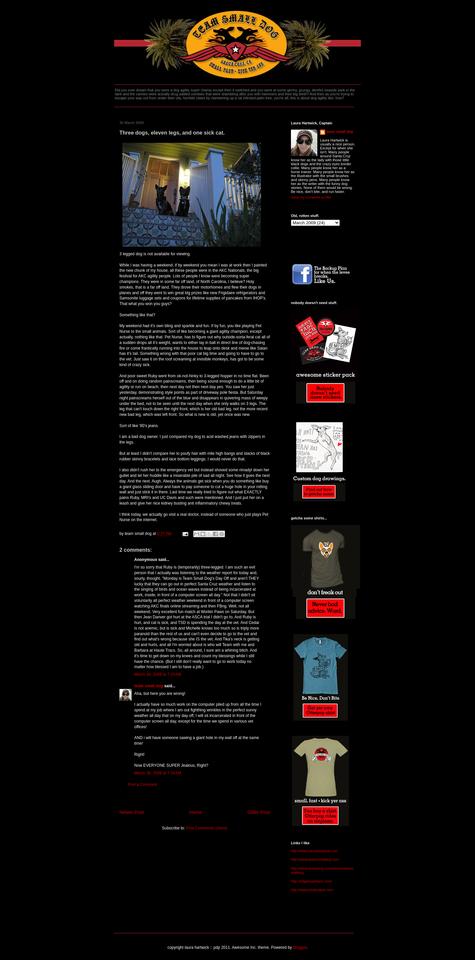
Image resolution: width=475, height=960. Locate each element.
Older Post (258, 812)
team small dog (148, 686)
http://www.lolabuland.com (312, 890)
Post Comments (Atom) (206, 828)
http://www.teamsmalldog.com (315, 859)
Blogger (299, 947)
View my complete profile (311, 197)
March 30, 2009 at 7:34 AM (157, 773)
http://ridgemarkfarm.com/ (311, 881)
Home (195, 812)
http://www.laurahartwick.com (314, 851)
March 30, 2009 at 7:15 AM (157, 674)
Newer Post (131, 812)
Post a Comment (142, 784)
